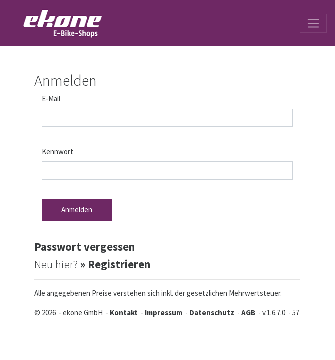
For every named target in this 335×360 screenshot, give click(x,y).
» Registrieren (115, 265)
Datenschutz (212, 313)
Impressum (163, 313)
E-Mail (51, 99)
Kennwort (58, 151)
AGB (249, 313)
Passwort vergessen (84, 247)
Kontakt (124, 313)
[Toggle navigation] (313, 23)
